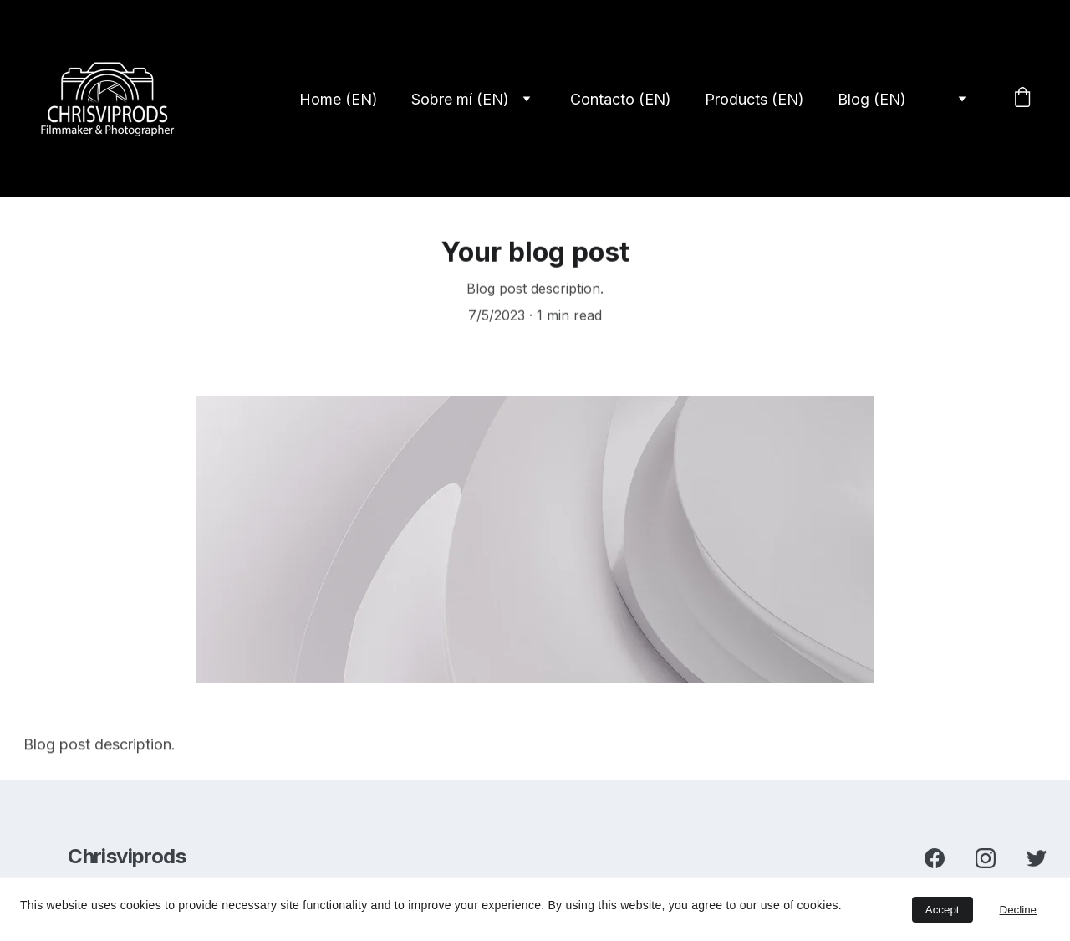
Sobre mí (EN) (460, 99)
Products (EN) (754, 99)
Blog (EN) (872, 99)
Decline (1018, 909)
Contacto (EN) (620, 99)
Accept (942, 909)
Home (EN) (338, 99)
